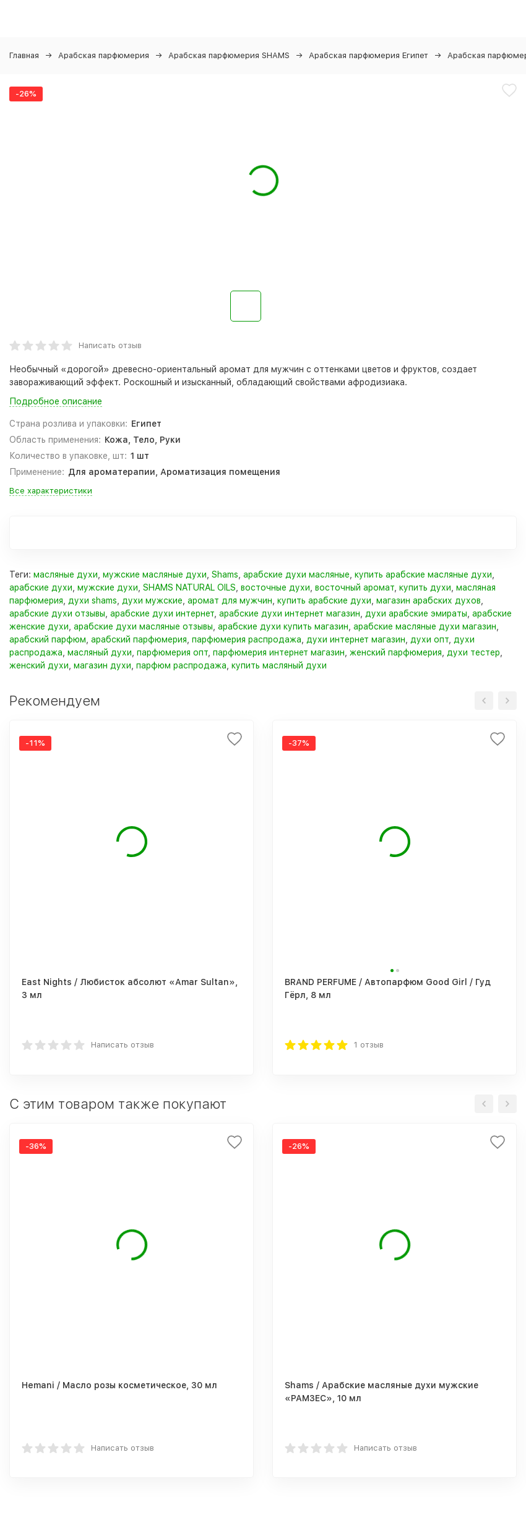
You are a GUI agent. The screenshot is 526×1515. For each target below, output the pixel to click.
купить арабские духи (324, 600)
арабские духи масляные (296, 574)
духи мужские (152, 600)
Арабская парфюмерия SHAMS (229, 55)
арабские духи (40, 587)
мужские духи (107, 587)
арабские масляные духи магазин (424, 626)
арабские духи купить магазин (283, 626)
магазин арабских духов (428, 600)
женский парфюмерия (396, 652)
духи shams (92, 600)
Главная (24, 55)
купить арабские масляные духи (423, 574)
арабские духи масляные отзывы (143, 626)
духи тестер (473, 652)
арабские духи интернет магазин (289, 613)
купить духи (425, 587)
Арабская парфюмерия (103, 55)
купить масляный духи (279, 665)
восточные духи (275, 587)
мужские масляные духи (155, 574)
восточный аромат (354, 587)
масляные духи (65, 574)
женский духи (39, 665)
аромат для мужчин (230, 600)
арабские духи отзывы (57, 613)
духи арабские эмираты (416, 613)
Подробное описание (55, 401)
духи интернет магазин (355, 639)
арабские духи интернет (162, 613)
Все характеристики (50, 490)
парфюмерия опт (172, 652)
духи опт (429, 639)
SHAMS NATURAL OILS (189, 587)
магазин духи (102, 665)
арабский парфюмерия (139, 639)
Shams (225, 574)
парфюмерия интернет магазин (279, 652)
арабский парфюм (47, 639)
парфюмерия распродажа (246, 639)
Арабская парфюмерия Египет (368, 55)
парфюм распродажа (181, 665)
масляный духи (99, 652)
